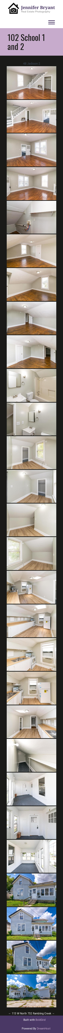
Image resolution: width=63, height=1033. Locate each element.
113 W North (17, 1013)
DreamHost (44, 1028)
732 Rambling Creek (41, 1013)
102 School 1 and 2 (26, 41)
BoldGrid (40, 1019)
